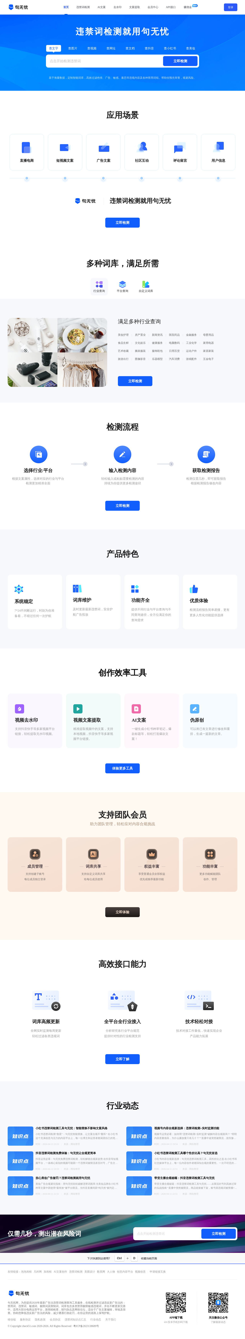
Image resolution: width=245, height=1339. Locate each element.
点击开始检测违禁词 (65, 61)
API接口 (171, 7)
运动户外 (191, 351)
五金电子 (208, 359)
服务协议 (25, 1319)
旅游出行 (123, 359)
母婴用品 (208, 334)
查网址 (111, 48)
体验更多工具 (122, 768)
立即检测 (180, 61)
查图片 (72, 48)
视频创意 (140, 1271)
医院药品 (174, 334)
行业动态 (95, 1319)
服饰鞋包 (157, 351)
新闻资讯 (157, 334)
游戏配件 (191, 359)
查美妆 (190, 48)
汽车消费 (174, 359)
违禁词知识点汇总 (75, 1319)
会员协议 (55, 1319)
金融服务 (191, 334)
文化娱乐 (140, 342)
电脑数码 (174, 342)
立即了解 (122, 1059)
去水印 (118, 7)
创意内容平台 (125, 1271)
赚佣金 (188, 7)
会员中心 (153, 7)
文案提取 (134, 7)
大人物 (111, 1271)
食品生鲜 (123, 342)
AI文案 (101, 7)
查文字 (53, 48)
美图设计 (89, 1271)
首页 (66, 7)
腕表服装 (140, 351)
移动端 (12, 1319)
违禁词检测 (83, 7)
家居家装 (208, 351)
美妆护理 (123, 334)
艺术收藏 (123, 351)
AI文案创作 (60, 1271)
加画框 (48, 1271)
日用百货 (174, 351)
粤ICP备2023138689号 (86, 1326)
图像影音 (140, 359)
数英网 (101, 1271)
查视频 (91, 48)
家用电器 (208, 342)
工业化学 (191, 342)
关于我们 (110, 1319)
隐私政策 (40, 1319)
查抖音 (149, 48)
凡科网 (38, 1271)
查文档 (130, 48)
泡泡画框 (26, 1271)
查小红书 (170, 48)
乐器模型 (157, 359)
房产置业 (140, 334)
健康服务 (157, 342)
